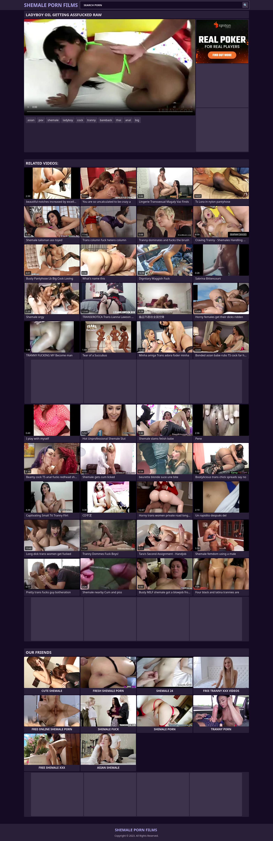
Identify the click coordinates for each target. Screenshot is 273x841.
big (137, 120)
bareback (106, 120)
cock (80, 120)
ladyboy (68, 120)
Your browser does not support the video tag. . (109, 67)
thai (118, 120)
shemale (53, 120)
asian (31, 120)
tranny (91, 120)
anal (128, 120)
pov (41, 120)
